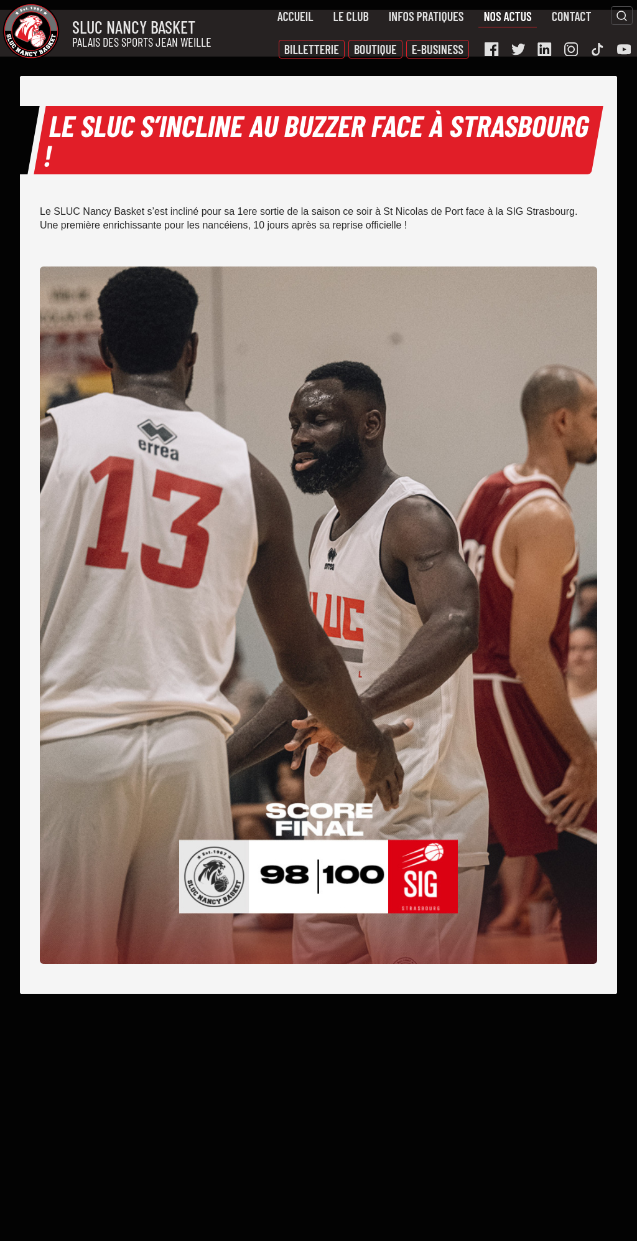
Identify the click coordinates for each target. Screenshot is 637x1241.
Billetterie (311, 49)
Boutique (375, 49)
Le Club (351, 16)
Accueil (295, 16)
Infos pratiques (426, 16)
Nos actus (507, 16)
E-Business (437, 49)
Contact (572, 16)
